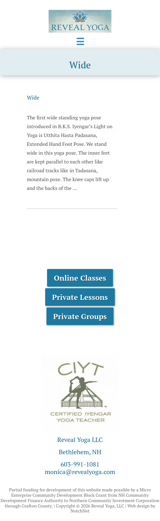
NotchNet (80, 511)
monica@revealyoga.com (80, 471)
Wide (33, 97)
